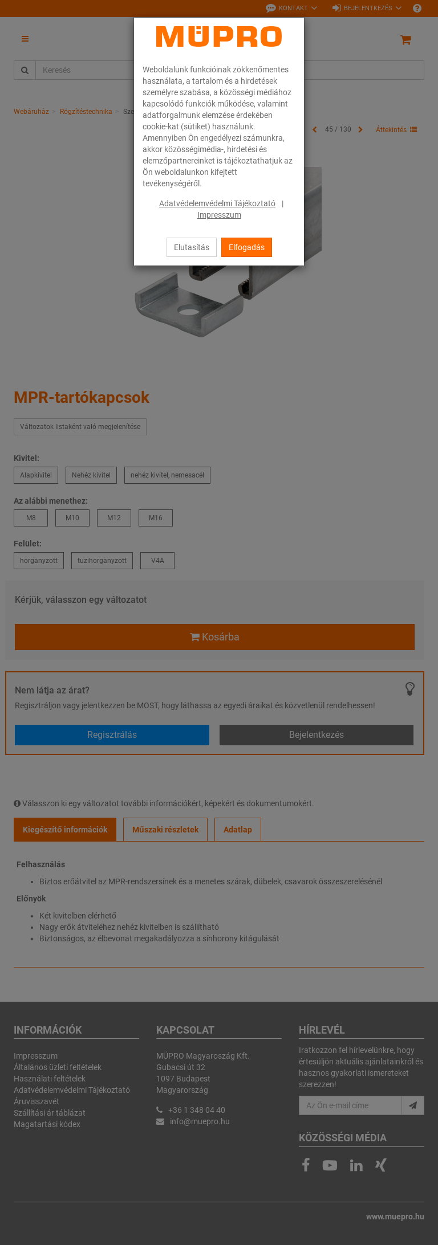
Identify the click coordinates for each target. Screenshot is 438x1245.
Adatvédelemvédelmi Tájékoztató (217, 203)
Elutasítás (191, 247)
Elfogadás (247, 247)
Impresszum (219, 214)
